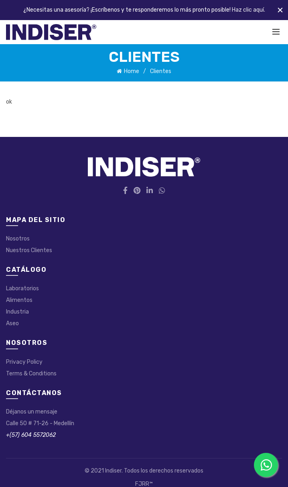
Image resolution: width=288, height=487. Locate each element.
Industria (17, 311)
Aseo (12, 323)
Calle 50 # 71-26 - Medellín (40, 423)
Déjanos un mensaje (31, 411)
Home (131, 71)
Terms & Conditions (31, 373)
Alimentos (19, 300)
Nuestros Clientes (29, 250)
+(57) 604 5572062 (31, 435)
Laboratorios (22, 288)
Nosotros (18, 238)
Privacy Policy (24, 362)
